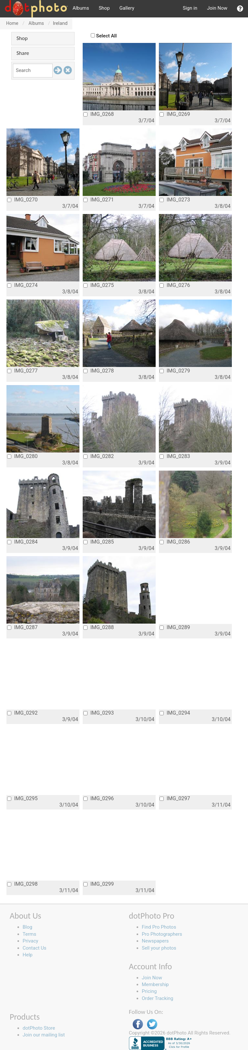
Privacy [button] (30, 941)
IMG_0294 (175, 713)
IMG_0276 (175, 285)
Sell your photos (159, 948)
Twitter (152, 1024)
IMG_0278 (98, 371)
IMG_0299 (98, 884)
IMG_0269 (175, 114)
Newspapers (155, 941)
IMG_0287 (22, 627)
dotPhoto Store (39, 1028)
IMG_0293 (98, 713)
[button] (240, 8)
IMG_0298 (22, 884)
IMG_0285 (98, 542)
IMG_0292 (22, 713)
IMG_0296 (98, 798)
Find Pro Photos (159, 927)
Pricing (149, 991)
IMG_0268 (98, 114)
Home (12, 23)
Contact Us (34, 948)
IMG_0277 (22, 371)
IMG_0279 (175, 371)
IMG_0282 (98, 456)
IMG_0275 (98, 285)
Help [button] (28, 955)
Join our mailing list (44, 1035)
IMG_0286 (175, 542)
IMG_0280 (22, 456)
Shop (104, 8)
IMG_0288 (98, 627)
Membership (155, 984)
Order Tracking (157, 998)
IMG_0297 (175, 798)
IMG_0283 (175, 456)
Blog (27, 927)
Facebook (138, 1024)
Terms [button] (29, 934)
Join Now (217, 8)
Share (22, 53)
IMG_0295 (22, 798)
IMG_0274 (22, 285)
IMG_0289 (175, 627)
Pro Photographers (162, 934)
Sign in (190, 8)
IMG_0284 (22, 542)
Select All (106, 36)
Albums (81, 8)
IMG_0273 (175, 200)
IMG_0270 (22, 200)
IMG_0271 (98, 200)
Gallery (126, 8)
